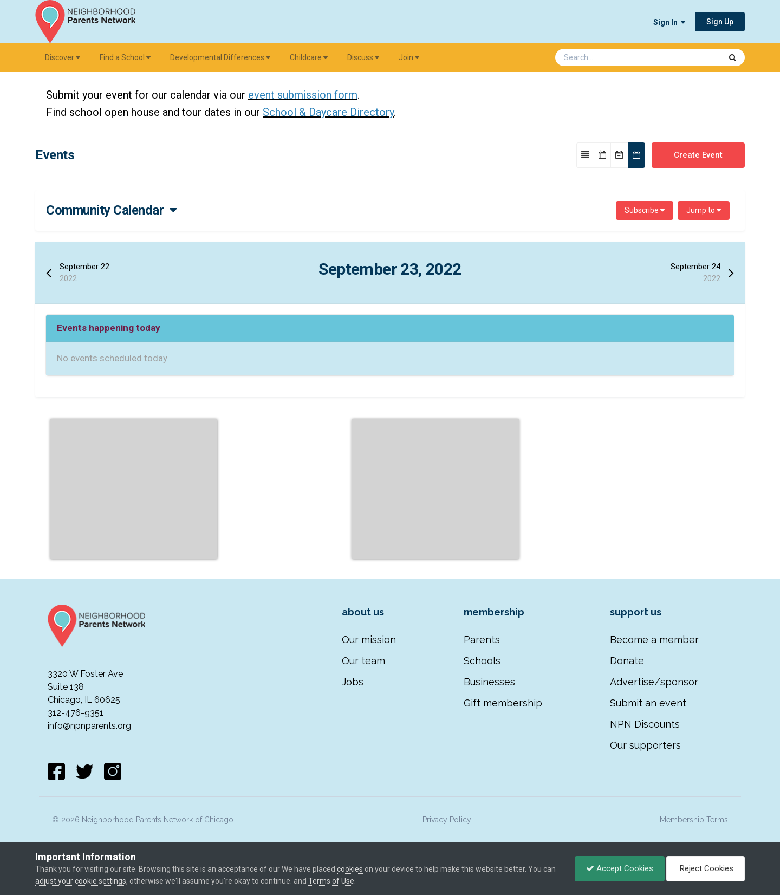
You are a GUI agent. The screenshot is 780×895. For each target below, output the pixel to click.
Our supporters (645, 745)
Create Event (698, 155)
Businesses (489, 682)
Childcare (309, 57)
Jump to (703, 210)
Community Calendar (111, 210)
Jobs (352, 682)
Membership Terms (694, 819)
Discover (62, 57)
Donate (627, 660)
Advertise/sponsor (654, 682)
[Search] (610, 57)
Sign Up (719, 21)
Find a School (125, 57)
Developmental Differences (220, 57)
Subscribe (645, 210)
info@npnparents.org (89, 726)
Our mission (369, 639)
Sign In (669, 22)
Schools (482, 660)
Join (409, 57)
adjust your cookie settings (80, 881)
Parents (482, 639)
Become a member (654, 639)
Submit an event (648, 703)
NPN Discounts (645, 724)
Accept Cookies (619, 868)
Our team (363, 660)
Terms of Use (331, 881)
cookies (350, 869)
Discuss (363, 57)
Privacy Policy (446, 819)
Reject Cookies (705, 868)
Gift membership (503, 703)
